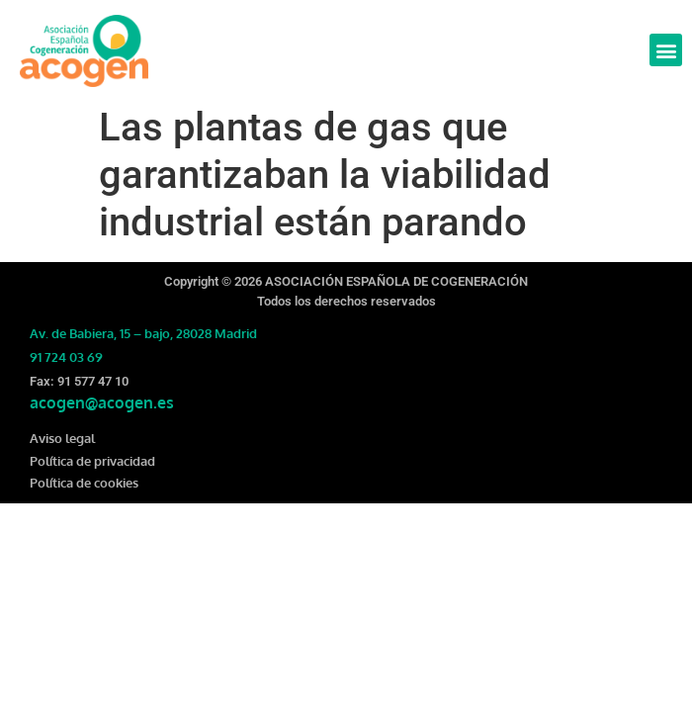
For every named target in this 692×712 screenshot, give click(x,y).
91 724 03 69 (66, 357)
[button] (665, 50)
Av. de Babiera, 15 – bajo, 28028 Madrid (143, 333)
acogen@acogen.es (102, 402)
